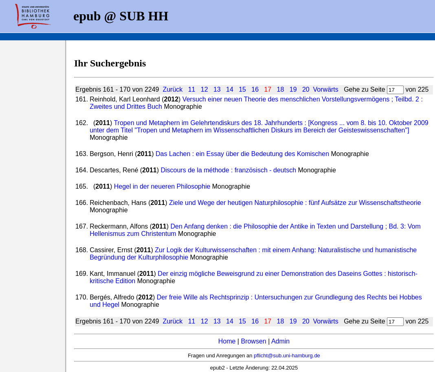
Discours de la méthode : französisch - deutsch (228, 170)
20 (306, 89)
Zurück (172, 89)
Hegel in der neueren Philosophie (162, 186)
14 (229, 89)
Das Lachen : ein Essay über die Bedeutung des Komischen (242, 153)
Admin (280, 341)
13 (217, 89)
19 (293, 89)
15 (242, 89)
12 (204, 89)
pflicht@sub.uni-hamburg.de (287, 355)
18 (280, 89)
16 (255, 89)
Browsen (253, 341)
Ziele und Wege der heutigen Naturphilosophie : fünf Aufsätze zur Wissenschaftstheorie (295, 202)
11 (192, 89)
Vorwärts (325, 89)
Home (227, 341)
